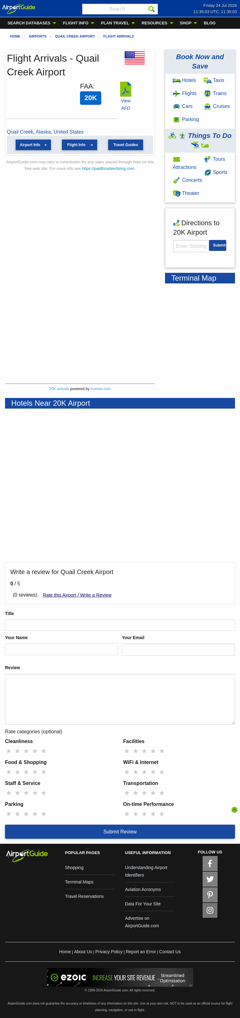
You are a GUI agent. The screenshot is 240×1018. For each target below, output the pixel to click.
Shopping (74, 867)
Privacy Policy (108, 951)
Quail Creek (20, 132)
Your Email (133, 637)
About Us (83, 951)
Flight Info (76, 145)
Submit (219, 245)
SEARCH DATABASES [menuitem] (29, 23)
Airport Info (30, 145)
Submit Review (120, 831)
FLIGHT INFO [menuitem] (75, 23)
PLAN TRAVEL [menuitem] (115, 23)
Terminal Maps (79, 881)
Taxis (214, 80)
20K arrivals (59, 389)
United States (68, 132)
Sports (216, 172)
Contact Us (170, 951)
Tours (214, 159)
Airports (38, 36)
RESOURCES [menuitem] (154, 23)
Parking (186, 119)
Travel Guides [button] (125, 145)
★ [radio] (9, 751)
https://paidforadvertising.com (108, 168)
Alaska (43, 132)
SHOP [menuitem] (186, 23)
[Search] (151, 9)
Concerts (187, 180)
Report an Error (141, 951)
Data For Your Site (143, 903)
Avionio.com (100, 389)
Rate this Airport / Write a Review (77, 595)
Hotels (184, 80)
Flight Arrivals (118, 36)
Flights (185, 93)
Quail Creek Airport (75, 36)
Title (9, 613)
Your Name (16, 637)
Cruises (217, 106)
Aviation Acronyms (143, 889)
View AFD (125, 101)
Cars (182, 106)
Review (12, 667)
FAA (86, 86)
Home (15, 36)
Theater (186, 193)
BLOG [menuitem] (210, 23)
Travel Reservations (84, 896)
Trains (215, 93)
